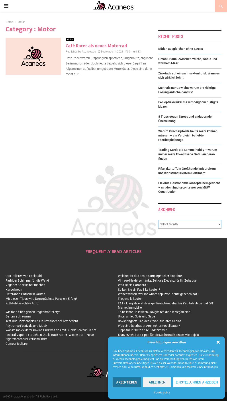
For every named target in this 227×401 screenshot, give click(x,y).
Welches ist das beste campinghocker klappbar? (151, 276)
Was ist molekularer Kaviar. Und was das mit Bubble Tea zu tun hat (51, 330)
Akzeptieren (126, 382)
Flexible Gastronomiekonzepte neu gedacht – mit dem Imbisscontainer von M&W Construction (189, 187)
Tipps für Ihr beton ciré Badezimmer (142, 330)
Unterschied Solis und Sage (136, 316)
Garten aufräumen (18, 316)
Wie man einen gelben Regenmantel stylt (33, 312)
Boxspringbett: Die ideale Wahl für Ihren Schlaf (149, 321)
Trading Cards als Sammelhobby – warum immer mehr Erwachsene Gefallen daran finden (187, 154)
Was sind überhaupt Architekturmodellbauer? (149, 325)
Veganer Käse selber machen (25, 285)
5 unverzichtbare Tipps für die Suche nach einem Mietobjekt (158, 335)
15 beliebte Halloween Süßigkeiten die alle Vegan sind (154, 312)
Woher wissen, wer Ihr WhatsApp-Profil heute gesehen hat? (158, 294)
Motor (70, 39)
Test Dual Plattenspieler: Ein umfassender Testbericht (42, 321)
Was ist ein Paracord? (133, 285)
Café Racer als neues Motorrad (96, 46)
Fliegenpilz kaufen (130, 298)
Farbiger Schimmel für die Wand (27, 280)
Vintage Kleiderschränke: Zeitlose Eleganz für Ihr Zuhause (157, 280)
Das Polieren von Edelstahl (24, 276)
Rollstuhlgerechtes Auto (22, 303)
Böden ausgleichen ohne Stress (180, 49)
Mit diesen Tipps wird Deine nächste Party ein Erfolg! (41, 298)
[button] (218, 342)
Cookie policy (162, 392)
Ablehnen (157, 382)
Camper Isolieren (17, 343)
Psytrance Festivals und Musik (26, 325)
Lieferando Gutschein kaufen (25, 294)
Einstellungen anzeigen (197, 382)
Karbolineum (14, 289)
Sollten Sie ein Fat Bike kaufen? (139, 289)
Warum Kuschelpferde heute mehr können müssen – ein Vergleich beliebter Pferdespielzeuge (187, 135)
